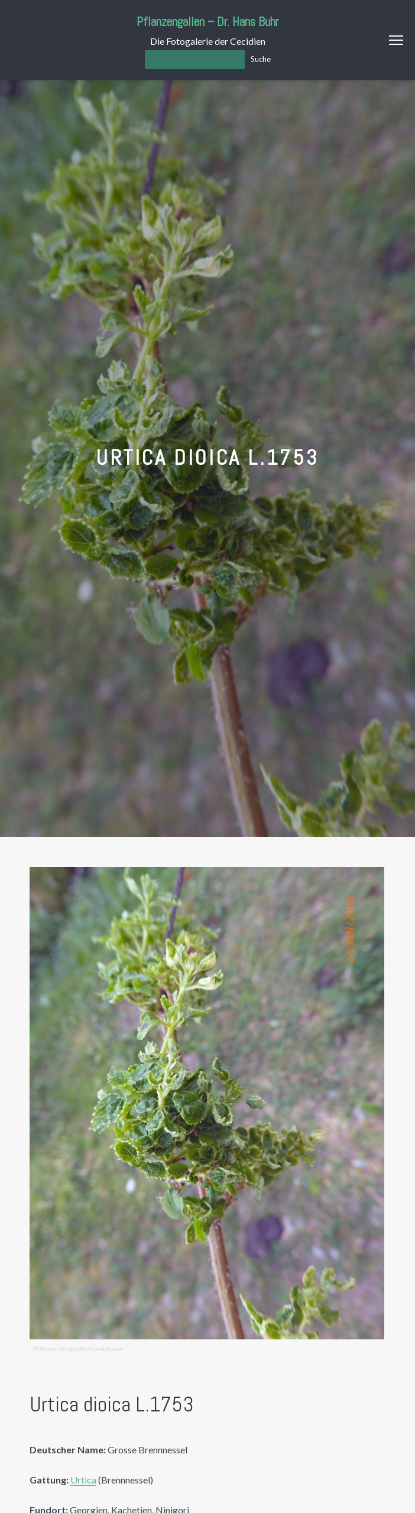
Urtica (83, 1479)
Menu (396, 40)
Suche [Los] (261, 59)
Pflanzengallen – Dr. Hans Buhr (208, 22)
